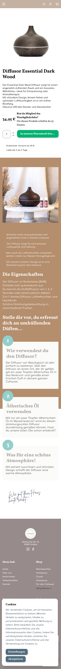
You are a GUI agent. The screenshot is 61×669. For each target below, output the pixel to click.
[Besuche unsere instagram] (28, 549)
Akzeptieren (15, 659)
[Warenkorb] (57, 4)
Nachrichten (9, 577)
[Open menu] (3, 4)
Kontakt (6, 584)
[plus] (13, 133)
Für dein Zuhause (45, 584)
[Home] (30, 533)
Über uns (7, 573)
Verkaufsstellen (10, 580)
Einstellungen (16, 652)
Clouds (39, 577)
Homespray (41, 573)
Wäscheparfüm (43, 569)
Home (5, 569)
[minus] (13, 135)
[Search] (44, 4)
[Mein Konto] (50, 4)
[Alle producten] (45, 588)
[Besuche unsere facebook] (33, 549)
